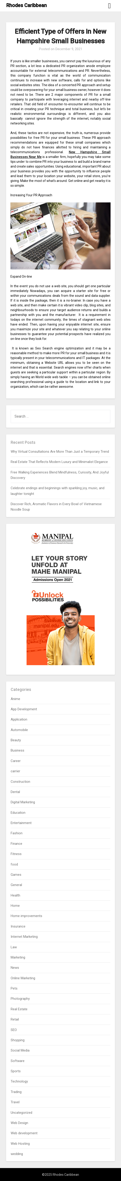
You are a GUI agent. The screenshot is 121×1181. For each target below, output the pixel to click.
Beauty (16, 740)
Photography (20, 999)
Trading (16, 1092)
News (15, 968)
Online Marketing (23, 978)
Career (16, 761)
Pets (14, 988)
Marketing (18, 957)
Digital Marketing (23, 802)
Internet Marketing (24, 937)
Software (18, 1061)
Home (15, 906)
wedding (17, 1154)
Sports (16, 1071)
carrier (15, 771)
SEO (14, 1030)
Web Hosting (20, 1144)
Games (16, 875)
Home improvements (26, 916)
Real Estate (19, 1009)
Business (17, 750)
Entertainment (21, 823)
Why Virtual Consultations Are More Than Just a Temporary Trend (60, 452)
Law (14, 947)
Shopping (18, 1040)
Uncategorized (21, 1113)
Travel (15, 1102)
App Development (24, 709)
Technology (19, 1081)
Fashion (16, 833)
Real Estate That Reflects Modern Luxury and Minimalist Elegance (59, 462)
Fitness (16, 854)
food (14, 864)
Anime (15, 699)
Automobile (19, 730)
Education (18, 813)
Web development (24, 1133)
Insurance (18, 926)
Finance (16, 844)
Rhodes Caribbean (26, 5)
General (16, 885)
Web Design (19, 1123)
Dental (15, 792)
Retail (15, 1019)
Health (15, 895)
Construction (20, 782)
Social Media (20, 1050)
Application (19, 719)
